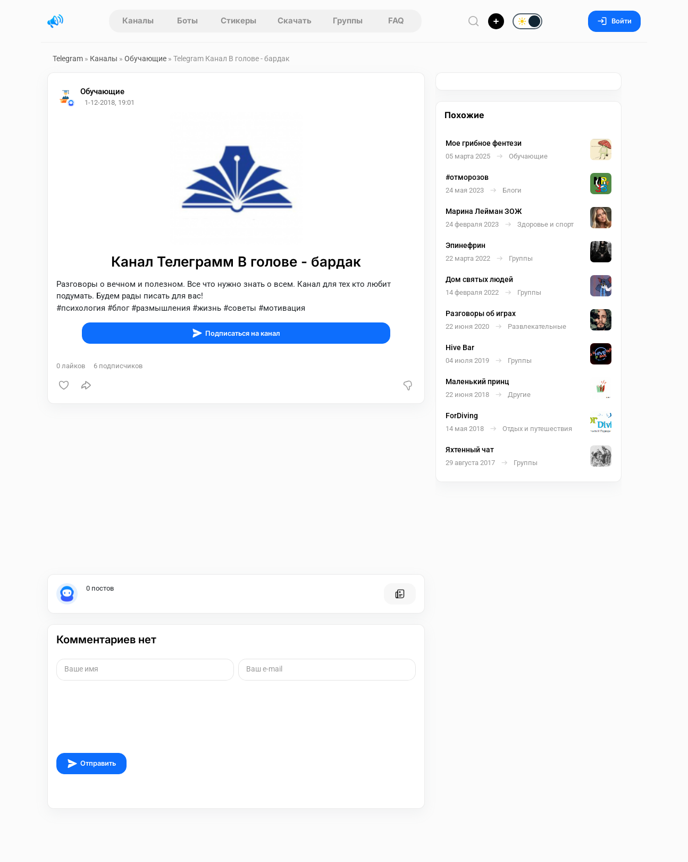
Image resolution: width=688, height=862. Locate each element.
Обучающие (145, 58)
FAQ (396, 20)
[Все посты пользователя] (400, 593)
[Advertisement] (236, 489)
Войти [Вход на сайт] (614, 21)
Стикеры (238, 20)
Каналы (138, 20)
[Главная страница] (55, 21)
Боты (187, 20)
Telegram (68, 58)
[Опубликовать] (496, 21)
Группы (348, 20)
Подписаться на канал (236, 333)
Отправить (91, 763)
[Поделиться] (86, 385)
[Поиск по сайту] (474, 21)
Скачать (295, 20)
